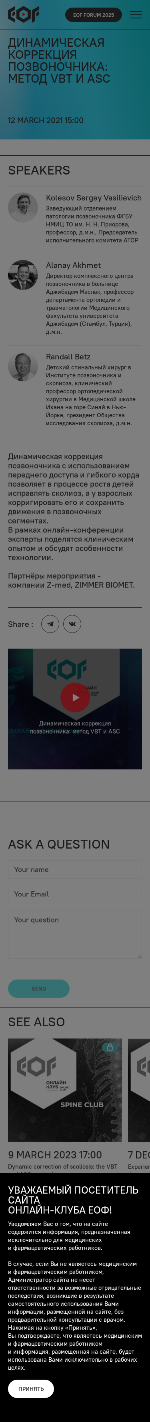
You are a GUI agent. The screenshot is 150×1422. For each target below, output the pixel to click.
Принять (31, 1388)
